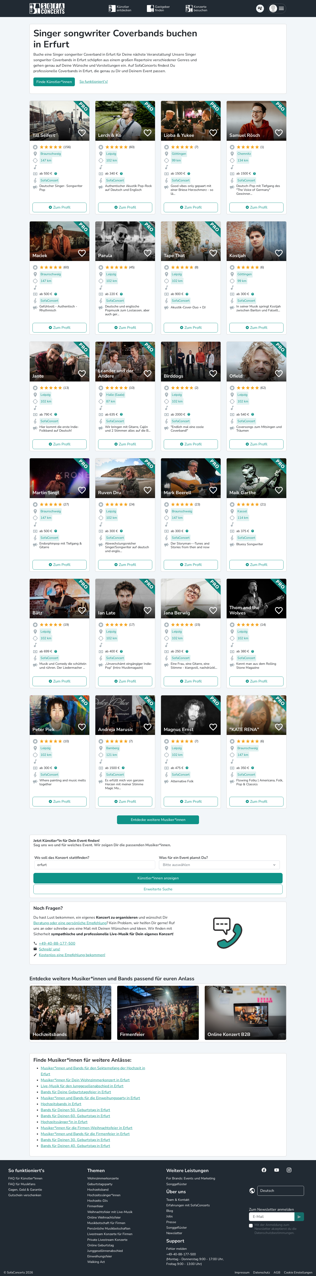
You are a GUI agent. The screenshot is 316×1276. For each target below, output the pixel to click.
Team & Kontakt (177, 1200)
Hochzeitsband (97, 1189)
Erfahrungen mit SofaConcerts (188, 1205)
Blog (169, 1211)
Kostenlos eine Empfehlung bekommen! (72, 955)
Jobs (169, 1216)
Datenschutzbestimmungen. (274, 1233)
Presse (171, 1222)
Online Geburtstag (100, 1245)
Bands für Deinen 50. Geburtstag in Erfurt (75, 1110)
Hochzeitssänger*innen (103, 1195)
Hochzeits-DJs (97, 1201)
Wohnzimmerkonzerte (103, 1178)
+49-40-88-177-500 (57, 943)
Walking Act (96, 1262)
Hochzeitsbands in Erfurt (61, 1104)
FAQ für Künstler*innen (25, 1178)
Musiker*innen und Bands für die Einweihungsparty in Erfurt (90, 1098)
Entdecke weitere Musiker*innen (158, 819)
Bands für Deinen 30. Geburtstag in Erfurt (75, 1139)
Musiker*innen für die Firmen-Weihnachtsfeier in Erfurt (86, 1127)
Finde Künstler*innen (54, 81)
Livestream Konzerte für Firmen (109, 1234)
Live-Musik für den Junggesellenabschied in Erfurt (82, 1086)
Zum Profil (61, 207)
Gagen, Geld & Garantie (25, 1189)
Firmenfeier (95, 1206)
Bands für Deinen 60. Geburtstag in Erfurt (75, 1115)
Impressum (242, 1272)
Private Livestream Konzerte (107, 1240)
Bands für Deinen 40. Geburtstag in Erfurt (75, 1145)
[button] (277, 8)
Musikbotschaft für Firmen (106, 1223)
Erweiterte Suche (158, 889)
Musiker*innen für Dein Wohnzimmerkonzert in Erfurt (85, 1080)
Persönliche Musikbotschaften (108, 1228)
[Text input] (272, 1216)
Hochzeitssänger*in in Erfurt (64, 1121)
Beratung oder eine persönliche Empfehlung (70, 923)
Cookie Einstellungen (298, 1272)
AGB (277, 1272)
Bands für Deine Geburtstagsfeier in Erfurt (76, 1092)
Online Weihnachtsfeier (104, 1217)
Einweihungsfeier (99, 1256)
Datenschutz (261, 1272)
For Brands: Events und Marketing (190, 1178)
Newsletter (174, 1233)
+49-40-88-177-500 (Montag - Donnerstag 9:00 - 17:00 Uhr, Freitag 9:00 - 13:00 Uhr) (195, 1259)
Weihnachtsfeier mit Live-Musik (109, 1212)
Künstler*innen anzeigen (158, 878)
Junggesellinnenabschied (105, 1251)
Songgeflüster (176, 1184)
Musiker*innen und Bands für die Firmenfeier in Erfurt (85, 1133)
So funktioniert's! (93, 81)
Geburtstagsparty (99, 1184)
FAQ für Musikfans (21, 1184)
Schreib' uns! (49, 949)
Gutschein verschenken (24, 1195)
